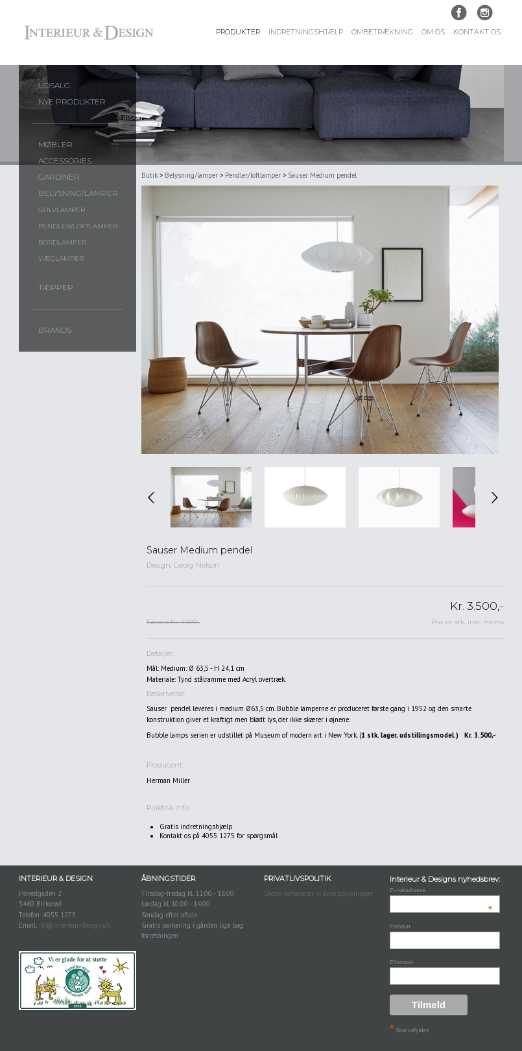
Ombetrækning (382, 32)
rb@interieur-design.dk (74, 925)
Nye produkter (72, 101)
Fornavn (400, 926)
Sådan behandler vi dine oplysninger (318, 893)
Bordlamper (62, 242)
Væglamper (61, 258)
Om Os (433, 32)
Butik (149, 175)
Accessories (64, 160)
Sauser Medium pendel (322, 175)
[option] (211, 497)
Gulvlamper (61, 210)
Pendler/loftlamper (77, 226)
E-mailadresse (441, 890)
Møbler (55, 144)
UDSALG (54, 85)
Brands (54, 330)
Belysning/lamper (78, 193)
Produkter (238, 32)
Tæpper (55, 287)
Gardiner (59, 177)
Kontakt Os (477, 32)
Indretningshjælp (305, 32)
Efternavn (402, 962)
